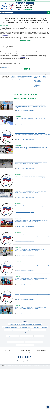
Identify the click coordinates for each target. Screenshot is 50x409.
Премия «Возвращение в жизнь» (38, 330)
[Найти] (11, 13)
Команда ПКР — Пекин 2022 (26, 336)
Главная (19, 15)
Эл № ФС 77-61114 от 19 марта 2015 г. (36, 361)
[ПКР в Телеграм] (30, 357)
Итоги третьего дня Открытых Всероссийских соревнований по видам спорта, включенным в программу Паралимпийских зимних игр (31, 250)
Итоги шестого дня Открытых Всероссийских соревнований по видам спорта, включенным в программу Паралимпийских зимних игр (31, 163)
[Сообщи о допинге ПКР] (28, 9)
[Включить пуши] (48, 407)
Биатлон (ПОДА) (37, 81)
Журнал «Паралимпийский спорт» (40, 327)
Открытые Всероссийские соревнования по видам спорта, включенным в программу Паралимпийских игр (21, 78)
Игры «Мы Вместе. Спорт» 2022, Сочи (15, 342)
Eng (19, 9)
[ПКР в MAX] (26, 357)
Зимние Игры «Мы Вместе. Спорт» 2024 (25, 344)
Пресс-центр (25, 15)
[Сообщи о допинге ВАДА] (22, 9)
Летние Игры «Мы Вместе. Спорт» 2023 (34, 342)
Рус (17, 9)
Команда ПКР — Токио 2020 (12, 336)
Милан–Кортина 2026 (38, 336)
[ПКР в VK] (19, 357)
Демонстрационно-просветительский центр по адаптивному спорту (17, 327)
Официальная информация (29, 110)
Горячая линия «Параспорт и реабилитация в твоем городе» (17, 330)
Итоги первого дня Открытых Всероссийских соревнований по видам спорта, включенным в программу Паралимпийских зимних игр (31, 308)
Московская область (5, 67)
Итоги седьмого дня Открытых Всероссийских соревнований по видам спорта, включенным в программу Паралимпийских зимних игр (31, 148)
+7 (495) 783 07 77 (9, 350)
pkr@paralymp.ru (42, 350)
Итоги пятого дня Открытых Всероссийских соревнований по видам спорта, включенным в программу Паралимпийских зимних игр (30, 192)
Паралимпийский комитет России (25, 6)
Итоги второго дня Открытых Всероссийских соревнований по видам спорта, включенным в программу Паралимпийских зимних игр (31, 279)
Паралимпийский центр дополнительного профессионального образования (25, 324)
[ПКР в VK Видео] (23, 357)
